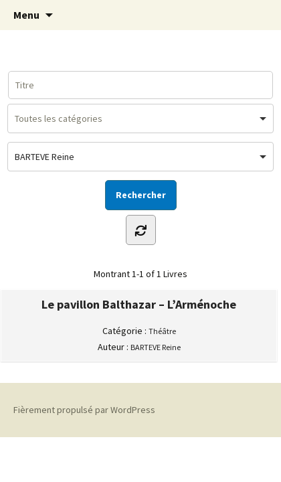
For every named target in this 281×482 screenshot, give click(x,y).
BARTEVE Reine (155, 347)
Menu (26, 14)
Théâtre (162, 331)
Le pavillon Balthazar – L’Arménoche (138, 304)
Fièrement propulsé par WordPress (84, 410)
